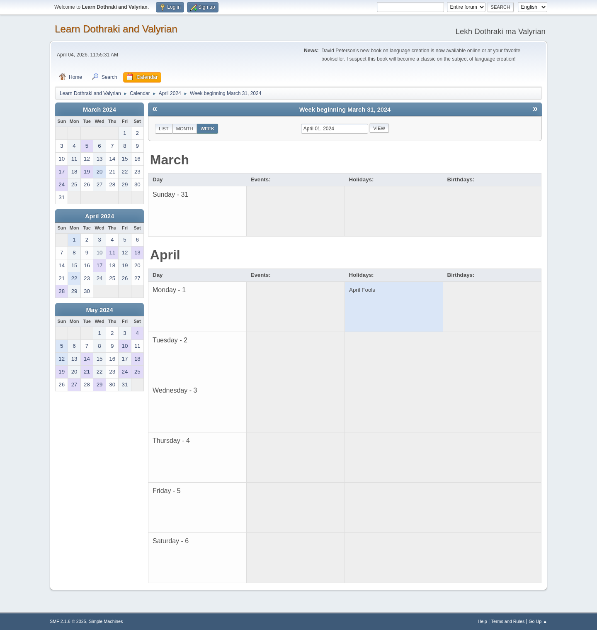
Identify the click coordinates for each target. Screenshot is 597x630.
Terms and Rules (508, 621)
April (165, 254)
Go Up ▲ (538, 621)
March (169, 159)
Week (208, 128)
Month (184, 128)
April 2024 (99, 216)
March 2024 (99, 109)
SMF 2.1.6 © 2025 (68, 621)
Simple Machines (106, 621)
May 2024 (99, 310)
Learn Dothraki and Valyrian (116, 28)
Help (482, 621)
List (164, 128)
